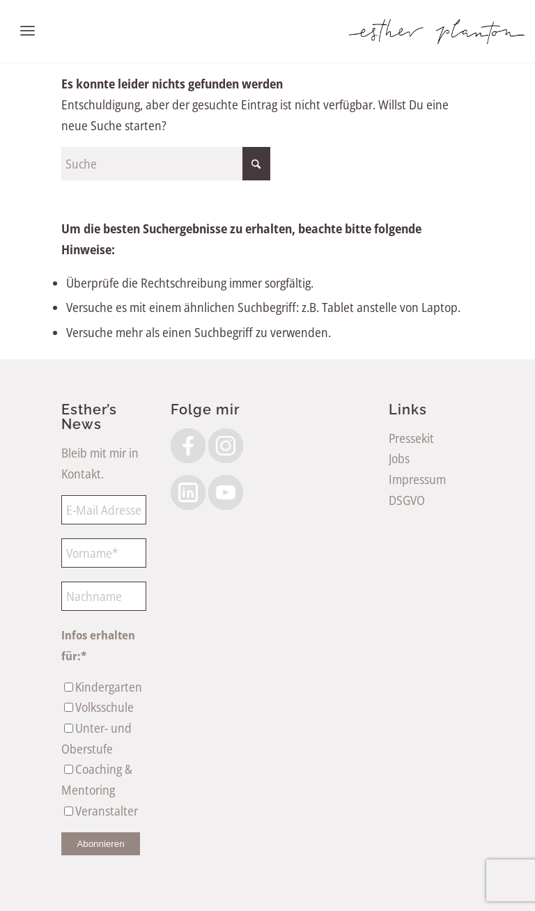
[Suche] (165, 163)
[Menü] (27, 31)
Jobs (399, 458)
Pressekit (411, 438)
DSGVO (407, 500)
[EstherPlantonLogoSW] (436, 31)
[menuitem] (27, 31)
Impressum (417, 479)
